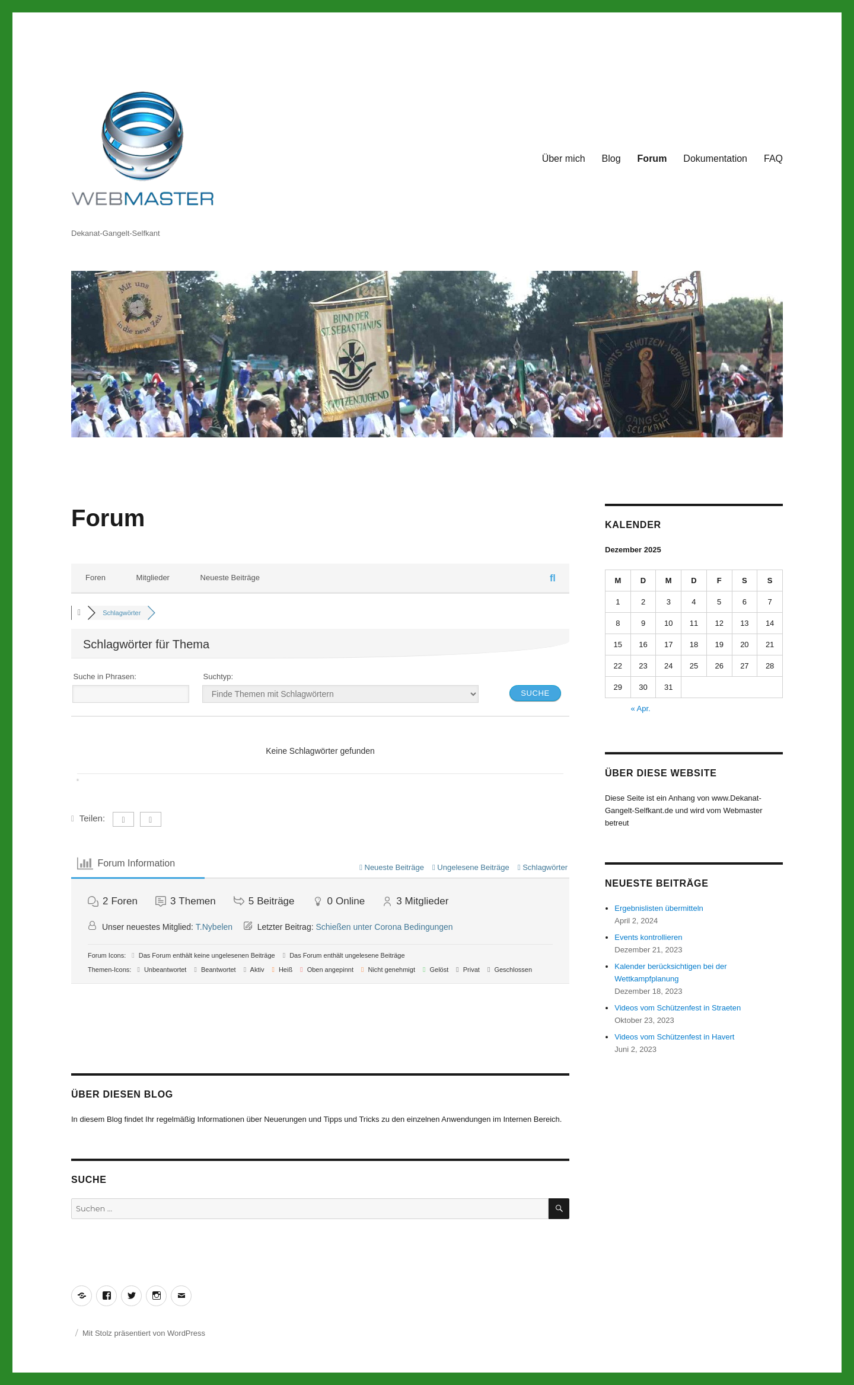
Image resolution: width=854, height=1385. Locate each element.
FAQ (773, 158)
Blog (611, 158)
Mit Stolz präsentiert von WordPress (143, 1333)
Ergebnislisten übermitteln (658, 908)
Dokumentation (715, 158)
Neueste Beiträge (230, 577)
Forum (652, 158)
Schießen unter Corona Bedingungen (384, 927)
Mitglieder (153, 577)
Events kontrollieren (648, 937)
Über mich (563, 158)
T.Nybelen (214, 927)
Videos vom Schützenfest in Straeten (677, 1007)
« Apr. (640, 708)
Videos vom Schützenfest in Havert (674, 1036)
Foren (95, 577)
